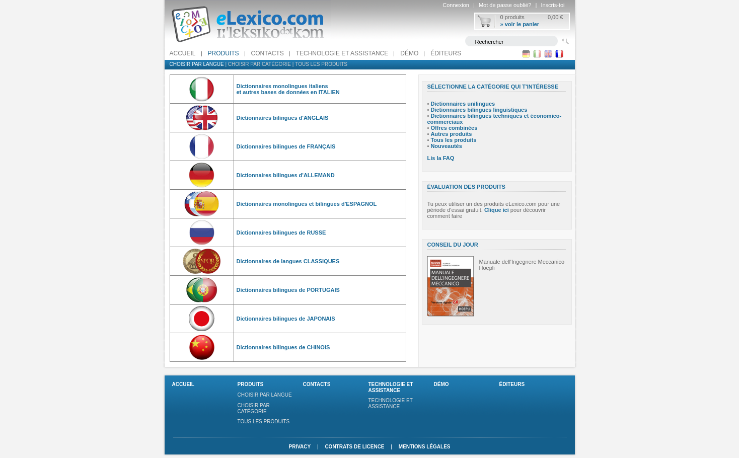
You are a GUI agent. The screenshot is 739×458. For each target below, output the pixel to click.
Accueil (183, 53)
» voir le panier (520, 24)
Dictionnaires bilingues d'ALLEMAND (286, 175)
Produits (223, 53)
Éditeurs (445, 53)
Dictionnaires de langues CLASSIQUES (288, 261)
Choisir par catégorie (259, 64)
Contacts (267, 53)
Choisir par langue (197, 64)
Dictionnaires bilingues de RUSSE (281, 233)
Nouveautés (446, 146)
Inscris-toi (552, 5)
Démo (409, 53)
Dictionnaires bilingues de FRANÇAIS (286, 146)
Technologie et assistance (342, 53)
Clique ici (496, 210)
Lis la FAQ (441, 158)
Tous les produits (321, 64)
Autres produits (451, 134)
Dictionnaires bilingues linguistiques (478, 110)
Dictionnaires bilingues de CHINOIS (283, 347)
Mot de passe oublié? (505, 5)
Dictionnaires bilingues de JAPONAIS (286, 319)
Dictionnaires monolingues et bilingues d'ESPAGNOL (307, 204)
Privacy (299, 446)
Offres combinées (453, 128)
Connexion (455, 5)
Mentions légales (425, 446)
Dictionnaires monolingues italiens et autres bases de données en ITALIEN (288, 89)
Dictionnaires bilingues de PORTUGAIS (288, 290)
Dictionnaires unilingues (462, 104)
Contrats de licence (354, 446)
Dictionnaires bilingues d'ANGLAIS (283, 118)
